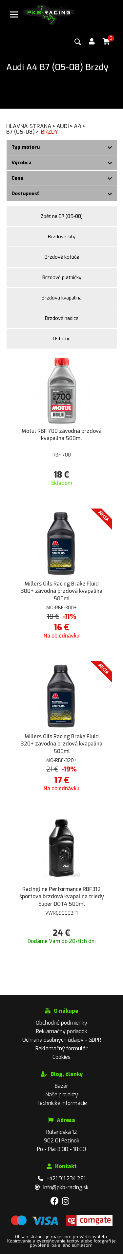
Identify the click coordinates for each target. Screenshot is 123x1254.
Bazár (61, 1086)
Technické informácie (61, 1103)
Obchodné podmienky (61, 1022)
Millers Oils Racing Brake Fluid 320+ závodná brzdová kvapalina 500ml (61, 744)
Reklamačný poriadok (61, 1031)
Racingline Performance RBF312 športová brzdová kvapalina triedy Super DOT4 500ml (61, 896)
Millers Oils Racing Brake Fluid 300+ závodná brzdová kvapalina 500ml (61, 591)
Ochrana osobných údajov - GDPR (61, 1039)
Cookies (61, 1057)
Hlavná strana (31, 126)
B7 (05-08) (23, 132)
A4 (80, 126)
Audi (65, 126)
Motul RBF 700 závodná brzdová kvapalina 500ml (62, 435)
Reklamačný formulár (61, 1048)
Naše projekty (61, 1094)
